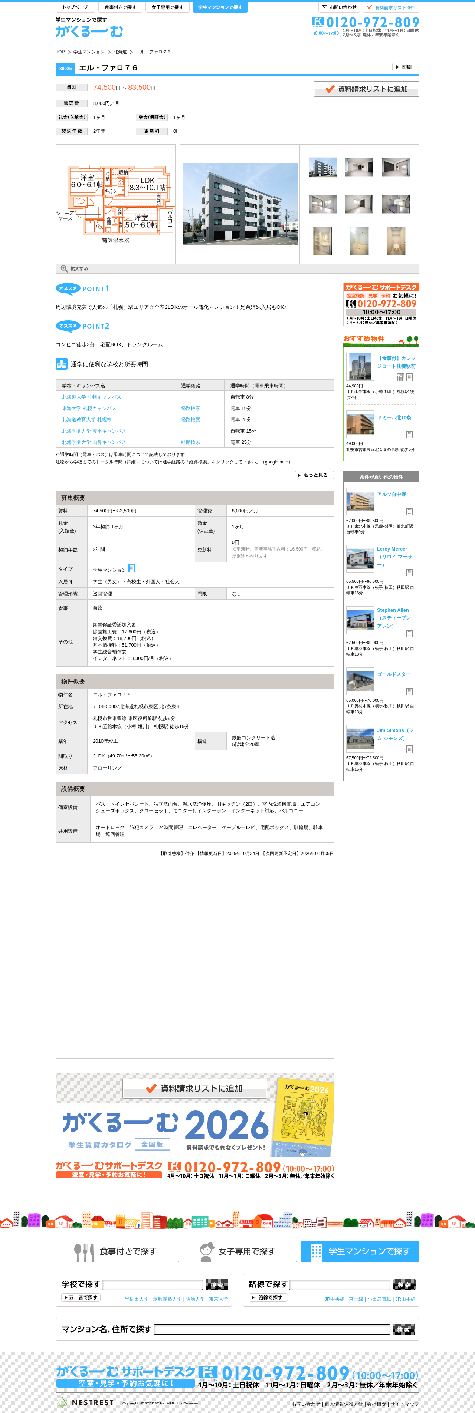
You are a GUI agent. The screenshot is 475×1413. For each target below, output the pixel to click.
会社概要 (376, 1404)
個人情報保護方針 (344, 1404)
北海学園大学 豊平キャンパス (94, 431)
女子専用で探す (167, 7)
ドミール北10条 (394, 417)
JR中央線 (335, 1299)
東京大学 (218, 1299)
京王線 (356, 1299)
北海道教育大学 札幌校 (87, 419)
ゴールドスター (394, 674)
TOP (75, 7)
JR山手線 (405, 1299)
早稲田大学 (137, 1299)
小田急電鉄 (379, 1299)
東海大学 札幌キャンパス (89, 408)
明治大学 (195, 1299)
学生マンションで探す (220, 7)
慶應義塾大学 (167, 1299)
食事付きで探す (120, 7)
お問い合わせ (339, 7)
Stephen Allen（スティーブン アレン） (394, 618)
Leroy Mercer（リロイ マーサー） (394, 557)
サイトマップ (404, 1404)
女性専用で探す (237, 1251)
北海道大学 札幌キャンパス (91, 397)
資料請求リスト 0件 (395, 7)
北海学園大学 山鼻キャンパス (94, 442)
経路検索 (190, 408)
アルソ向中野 (391, 494)
